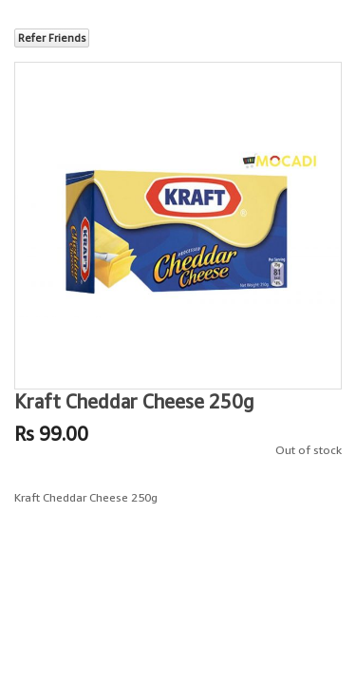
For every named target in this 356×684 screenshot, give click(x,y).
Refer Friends (51, 37)
